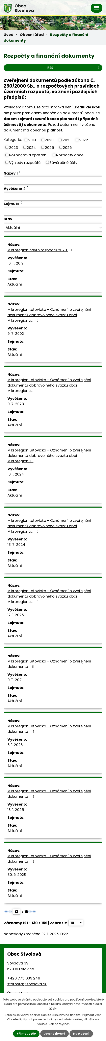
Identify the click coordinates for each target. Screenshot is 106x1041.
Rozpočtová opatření (28, 155)
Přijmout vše (26, 1034)
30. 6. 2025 (16, 874)
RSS (73, 67)
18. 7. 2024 (16, 544)
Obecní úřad (32, 34)
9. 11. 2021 (15, 679)
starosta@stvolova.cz (27, 983)
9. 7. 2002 (15, 333)
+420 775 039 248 (23, 978)
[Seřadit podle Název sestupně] (20, 173)
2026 (67, 147)
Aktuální (14, 284)
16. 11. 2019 (15, 263)
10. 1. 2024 (15, 474)
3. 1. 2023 (15, 744)
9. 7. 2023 (15, 403)
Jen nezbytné (54, 1034)
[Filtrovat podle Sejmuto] (53, 212)
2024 (31, 147)
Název (11, 173)
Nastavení (81, 1034)
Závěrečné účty (63, 162)
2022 (83, 139)
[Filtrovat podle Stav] (53, 228)
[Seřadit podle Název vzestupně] (20, 171)
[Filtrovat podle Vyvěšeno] (53, 197)
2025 (49, 147)
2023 (13, 147)
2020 (49, 139)
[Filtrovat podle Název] (53, 181)
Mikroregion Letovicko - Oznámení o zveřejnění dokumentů (49, 729)
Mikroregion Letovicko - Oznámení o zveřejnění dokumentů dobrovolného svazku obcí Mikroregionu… (49, 315)
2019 (32, 139)
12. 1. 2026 (15, 614)
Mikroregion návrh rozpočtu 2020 (40, 249)
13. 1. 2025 (15, 809)
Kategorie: (13, 139)
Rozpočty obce (69, 155)
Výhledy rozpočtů (25, 162)
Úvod (9, 34)
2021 (66, 139)
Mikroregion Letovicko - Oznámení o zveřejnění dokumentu (49, 664)
